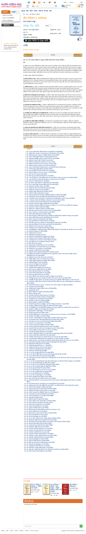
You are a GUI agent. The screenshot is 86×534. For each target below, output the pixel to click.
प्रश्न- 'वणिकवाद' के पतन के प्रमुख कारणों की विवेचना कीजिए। (40, 227)
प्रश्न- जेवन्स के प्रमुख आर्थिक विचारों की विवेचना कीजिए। (39, 423)
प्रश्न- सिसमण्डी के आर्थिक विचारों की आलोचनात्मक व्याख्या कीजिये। (42, 420)
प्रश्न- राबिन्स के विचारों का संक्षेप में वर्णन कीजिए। (37, 399)
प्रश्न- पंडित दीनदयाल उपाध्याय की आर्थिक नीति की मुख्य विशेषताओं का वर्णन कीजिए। (46, 196)
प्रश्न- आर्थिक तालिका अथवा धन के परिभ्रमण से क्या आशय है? (40, 259)
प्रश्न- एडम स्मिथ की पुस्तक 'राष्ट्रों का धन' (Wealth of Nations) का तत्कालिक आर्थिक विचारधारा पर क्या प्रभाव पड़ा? (53, 279)
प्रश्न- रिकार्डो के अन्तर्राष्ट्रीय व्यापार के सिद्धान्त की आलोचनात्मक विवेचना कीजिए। (45, 305)
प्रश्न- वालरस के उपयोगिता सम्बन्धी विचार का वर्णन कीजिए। (40, 428)
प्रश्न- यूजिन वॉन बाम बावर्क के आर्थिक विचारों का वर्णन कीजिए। (41, 442)
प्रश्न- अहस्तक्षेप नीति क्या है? (33, 290)
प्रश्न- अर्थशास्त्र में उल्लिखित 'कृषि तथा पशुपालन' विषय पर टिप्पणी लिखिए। (43, 158)
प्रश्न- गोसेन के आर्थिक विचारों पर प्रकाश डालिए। (37, 414)
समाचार (35, 11)
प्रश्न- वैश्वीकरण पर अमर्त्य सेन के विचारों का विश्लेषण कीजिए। (40, 208)
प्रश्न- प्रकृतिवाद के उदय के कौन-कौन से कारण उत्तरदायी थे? (40, 257)
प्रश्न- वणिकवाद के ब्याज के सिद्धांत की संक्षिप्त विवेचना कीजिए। (41, 238)
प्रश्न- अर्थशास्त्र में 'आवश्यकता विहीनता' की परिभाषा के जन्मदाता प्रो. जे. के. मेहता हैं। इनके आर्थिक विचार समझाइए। (52, 205)
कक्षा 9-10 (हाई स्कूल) (8, 20)
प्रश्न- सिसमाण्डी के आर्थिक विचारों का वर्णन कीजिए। (38, 343)
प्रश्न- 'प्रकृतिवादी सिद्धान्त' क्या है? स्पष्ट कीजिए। (37, 262)
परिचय (31, 11)
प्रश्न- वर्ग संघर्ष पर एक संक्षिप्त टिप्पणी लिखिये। (37, 350)
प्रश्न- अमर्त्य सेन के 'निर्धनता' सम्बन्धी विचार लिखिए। (38, 207)
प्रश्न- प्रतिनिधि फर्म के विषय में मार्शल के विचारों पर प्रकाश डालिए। (41, 390)
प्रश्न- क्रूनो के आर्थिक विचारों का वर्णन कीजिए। (37, 411)
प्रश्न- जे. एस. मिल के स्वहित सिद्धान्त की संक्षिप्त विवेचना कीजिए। (41, 362)
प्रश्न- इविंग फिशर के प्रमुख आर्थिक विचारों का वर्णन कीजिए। (40, 447)
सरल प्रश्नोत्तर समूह (29, 21)
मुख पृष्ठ (23, 11)
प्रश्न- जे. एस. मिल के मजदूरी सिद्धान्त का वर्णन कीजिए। (39, 375)
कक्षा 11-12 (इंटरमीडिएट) (8, 18)
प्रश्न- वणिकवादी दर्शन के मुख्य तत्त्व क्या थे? (36, 234)
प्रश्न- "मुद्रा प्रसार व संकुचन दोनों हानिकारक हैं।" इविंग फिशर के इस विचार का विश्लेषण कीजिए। (48, 449)
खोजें (27, 11)
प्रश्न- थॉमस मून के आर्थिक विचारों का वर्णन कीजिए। (38, 250)
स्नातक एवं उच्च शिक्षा (7, 15)
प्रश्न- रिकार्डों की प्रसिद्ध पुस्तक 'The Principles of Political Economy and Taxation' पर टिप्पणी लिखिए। (51, 314)
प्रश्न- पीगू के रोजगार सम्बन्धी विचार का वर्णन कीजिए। (38, 404)
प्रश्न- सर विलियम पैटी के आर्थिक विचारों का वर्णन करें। (39, 267)
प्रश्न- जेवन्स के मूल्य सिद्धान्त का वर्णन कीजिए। (37, 416)
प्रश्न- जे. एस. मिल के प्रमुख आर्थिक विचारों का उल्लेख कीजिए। (40, 352)
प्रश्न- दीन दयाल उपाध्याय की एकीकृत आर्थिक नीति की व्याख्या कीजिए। (42, 203)
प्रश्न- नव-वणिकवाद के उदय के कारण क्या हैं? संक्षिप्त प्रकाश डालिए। (42, 240)
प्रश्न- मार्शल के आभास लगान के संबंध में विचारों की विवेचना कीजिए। (42, 388)
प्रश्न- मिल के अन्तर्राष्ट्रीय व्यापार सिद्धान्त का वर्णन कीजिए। (39, 376)
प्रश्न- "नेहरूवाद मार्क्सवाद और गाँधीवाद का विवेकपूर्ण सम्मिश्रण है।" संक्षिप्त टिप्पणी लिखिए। (47, 195)
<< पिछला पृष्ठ (28, 55)
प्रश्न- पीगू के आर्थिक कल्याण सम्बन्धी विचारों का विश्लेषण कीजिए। (41, 401)
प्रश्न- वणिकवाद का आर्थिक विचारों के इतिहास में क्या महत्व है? (40, 236)
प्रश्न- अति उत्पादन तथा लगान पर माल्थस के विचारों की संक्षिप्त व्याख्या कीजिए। (44, 321)
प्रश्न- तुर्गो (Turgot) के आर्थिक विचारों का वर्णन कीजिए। (39, 269)
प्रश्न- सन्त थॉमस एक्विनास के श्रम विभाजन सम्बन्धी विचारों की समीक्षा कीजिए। (44, 224)
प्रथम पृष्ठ (53, 55)
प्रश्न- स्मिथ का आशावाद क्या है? (34, 293)
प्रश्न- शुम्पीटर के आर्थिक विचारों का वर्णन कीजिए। (38, 407)
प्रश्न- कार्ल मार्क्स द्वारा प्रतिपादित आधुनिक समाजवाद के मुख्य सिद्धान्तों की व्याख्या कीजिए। (47, 342)
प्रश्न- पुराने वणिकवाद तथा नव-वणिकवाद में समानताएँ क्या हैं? (40, 241)
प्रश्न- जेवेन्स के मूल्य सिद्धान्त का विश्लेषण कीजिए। (38, 439)
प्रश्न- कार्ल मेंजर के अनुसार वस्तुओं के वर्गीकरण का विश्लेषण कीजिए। (42, 435)
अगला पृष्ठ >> (78, 55)
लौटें (26, 45)
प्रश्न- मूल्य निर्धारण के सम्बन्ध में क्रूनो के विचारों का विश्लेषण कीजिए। (42, 413)
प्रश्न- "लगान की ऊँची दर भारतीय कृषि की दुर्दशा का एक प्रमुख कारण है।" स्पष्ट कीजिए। (46, 179)
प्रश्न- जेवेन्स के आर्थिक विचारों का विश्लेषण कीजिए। (38, 440)
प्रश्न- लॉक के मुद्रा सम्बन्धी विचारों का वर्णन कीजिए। (38, 274)
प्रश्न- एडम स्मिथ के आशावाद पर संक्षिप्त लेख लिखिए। (38, 300)
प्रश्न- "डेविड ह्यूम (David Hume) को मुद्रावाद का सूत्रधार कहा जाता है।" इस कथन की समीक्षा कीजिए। (49, 278)
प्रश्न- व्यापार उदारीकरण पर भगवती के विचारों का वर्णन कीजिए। (41, 212)
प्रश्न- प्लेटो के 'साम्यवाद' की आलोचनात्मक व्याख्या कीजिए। (39, 219)
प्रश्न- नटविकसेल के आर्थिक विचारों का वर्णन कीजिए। (38, 446)
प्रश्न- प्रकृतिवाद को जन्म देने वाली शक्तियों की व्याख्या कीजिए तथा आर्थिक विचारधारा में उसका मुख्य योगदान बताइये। (53, 385)
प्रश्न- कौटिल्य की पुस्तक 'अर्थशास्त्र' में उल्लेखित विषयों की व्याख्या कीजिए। (43, 155)
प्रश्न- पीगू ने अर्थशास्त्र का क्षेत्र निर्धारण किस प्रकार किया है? (40, 402)
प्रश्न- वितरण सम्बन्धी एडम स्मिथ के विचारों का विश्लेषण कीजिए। (41, 297)
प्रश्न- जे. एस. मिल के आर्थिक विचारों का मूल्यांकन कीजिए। (39, 371)
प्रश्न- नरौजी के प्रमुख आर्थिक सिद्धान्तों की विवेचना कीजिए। (40, 169)
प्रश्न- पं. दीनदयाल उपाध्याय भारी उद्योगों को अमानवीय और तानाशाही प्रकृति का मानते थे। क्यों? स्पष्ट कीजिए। (51, 198)
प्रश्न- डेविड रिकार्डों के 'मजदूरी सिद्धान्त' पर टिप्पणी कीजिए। (39, 311)
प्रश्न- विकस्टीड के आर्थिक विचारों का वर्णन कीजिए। (38, 427)
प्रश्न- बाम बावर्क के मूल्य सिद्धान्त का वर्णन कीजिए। (38, 444)
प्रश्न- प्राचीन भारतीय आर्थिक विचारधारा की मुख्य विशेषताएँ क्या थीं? (42, 156)
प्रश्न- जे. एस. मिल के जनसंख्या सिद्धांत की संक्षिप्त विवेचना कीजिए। (41, 366)
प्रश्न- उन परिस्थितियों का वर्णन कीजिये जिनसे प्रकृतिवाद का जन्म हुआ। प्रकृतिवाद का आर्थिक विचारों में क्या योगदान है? (53, 307)
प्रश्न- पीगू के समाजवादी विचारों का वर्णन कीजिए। (37, 406)
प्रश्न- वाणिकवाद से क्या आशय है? (34, 233)
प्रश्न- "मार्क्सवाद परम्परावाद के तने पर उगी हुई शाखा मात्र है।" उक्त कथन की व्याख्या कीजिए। (47, 337)
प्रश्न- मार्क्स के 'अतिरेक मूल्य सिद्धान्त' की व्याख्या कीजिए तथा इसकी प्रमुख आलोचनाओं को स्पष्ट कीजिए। (50, 333)
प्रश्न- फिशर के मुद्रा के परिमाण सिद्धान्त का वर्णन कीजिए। (39, 451)
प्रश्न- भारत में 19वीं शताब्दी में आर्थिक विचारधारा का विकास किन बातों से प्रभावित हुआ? (46, 167)
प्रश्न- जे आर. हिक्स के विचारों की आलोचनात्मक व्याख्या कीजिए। (41, 356)
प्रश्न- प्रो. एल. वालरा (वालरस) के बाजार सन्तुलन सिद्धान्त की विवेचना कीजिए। (44, 418)
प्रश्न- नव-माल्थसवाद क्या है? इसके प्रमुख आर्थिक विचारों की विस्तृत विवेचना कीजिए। (45, 319)
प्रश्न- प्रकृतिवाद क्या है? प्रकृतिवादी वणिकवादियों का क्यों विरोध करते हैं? (43, 252)
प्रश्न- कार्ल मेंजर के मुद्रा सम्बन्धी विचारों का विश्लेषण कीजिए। (40, 437)
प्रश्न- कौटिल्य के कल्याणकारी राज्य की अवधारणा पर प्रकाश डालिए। (42, 163)
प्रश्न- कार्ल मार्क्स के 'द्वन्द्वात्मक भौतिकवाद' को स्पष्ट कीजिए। (40, 331)
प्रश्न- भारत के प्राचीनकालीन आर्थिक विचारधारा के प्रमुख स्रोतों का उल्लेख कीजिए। (45, 151)
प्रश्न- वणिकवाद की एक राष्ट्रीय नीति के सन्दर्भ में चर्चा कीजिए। (40, 245)
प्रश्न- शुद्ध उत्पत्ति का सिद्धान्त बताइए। (35, 397)
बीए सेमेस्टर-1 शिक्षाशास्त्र (74, 485)
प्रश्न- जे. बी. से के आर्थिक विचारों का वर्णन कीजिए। (38, 373)
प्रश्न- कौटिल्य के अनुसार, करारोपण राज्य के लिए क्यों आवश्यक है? (41, 165)
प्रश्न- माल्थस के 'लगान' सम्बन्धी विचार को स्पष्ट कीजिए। (39, 323)
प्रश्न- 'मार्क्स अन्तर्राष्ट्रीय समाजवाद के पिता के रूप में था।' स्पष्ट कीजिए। (42, 330)
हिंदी (82, 2)
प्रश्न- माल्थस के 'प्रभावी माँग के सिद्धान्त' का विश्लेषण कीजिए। (40, 324)
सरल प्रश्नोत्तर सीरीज (34, 29)
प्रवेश (50, 11)
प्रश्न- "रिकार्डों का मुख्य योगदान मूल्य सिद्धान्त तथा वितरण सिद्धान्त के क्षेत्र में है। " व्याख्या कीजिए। (48, 304)
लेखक (65, 2)
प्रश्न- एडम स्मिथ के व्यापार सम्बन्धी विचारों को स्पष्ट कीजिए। (40, 298)
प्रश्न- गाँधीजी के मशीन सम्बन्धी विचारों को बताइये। (38, 193)
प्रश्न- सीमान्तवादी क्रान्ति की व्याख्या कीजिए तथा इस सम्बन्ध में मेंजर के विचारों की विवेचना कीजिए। (48, 421)
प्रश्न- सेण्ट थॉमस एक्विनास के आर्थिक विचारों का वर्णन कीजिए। (41, 221)
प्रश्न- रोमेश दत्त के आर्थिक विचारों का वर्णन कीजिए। (38, 181)
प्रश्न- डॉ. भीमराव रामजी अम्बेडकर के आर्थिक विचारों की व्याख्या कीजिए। (43, 182)
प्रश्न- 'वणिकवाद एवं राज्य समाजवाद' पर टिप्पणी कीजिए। (39, 248)
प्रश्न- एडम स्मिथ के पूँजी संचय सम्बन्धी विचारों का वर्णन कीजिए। (41, 295)
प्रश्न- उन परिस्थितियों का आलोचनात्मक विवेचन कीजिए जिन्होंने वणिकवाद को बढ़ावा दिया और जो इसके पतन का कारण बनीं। (54, 229)
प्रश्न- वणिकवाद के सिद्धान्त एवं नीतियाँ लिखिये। (37, 231)
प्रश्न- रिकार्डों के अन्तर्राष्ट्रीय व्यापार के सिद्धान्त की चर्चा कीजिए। (40, 309)
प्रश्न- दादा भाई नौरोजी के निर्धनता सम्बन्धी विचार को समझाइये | (41, 170)
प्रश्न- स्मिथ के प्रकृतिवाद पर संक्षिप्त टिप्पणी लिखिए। (38, 302)
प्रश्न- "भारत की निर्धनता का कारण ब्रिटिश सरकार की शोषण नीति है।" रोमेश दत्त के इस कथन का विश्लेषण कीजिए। (52, 177)
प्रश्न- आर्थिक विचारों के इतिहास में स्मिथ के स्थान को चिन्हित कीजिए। (42, 288)
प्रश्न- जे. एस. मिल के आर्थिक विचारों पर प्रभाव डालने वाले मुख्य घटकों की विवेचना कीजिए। (47, 354)
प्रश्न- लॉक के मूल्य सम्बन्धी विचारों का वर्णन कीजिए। (38, 271)
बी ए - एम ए (25, 14)
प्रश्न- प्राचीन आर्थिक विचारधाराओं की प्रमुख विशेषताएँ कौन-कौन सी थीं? (43, 217)
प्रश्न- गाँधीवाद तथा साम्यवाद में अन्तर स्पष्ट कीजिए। (38, 189)
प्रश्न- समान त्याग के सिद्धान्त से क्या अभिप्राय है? (37, 264)
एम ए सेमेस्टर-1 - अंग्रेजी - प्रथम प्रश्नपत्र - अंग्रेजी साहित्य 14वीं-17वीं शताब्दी (55, 488)
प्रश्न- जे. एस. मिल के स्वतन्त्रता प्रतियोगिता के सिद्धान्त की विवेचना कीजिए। (43, 364)
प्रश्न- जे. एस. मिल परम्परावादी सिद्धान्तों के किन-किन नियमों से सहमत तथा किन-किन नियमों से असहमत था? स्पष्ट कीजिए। (54, 361)
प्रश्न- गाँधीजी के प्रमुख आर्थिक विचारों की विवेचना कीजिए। (40, 191)
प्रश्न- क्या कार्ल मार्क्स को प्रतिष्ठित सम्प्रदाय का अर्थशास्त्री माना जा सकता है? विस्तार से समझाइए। (48, 338)
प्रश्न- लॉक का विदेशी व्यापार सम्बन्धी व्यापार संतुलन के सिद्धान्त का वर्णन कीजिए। (45, 276)
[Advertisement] (53, 465)
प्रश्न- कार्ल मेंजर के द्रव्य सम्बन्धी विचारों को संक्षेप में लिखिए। (40, 425)
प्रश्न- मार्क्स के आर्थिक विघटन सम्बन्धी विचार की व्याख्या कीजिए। (41, 335)
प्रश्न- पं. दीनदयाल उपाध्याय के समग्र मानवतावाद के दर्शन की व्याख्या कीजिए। (44, 201)
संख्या (46, 25)
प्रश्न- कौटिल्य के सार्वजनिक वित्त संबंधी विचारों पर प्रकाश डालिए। (41, 162)
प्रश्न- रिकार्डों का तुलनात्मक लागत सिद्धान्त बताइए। (38, 312)
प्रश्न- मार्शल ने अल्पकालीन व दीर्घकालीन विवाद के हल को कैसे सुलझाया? (43, 392)
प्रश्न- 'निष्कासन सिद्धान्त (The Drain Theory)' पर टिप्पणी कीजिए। (42, 172)
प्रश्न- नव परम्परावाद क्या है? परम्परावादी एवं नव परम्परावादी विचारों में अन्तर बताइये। (45, 383)
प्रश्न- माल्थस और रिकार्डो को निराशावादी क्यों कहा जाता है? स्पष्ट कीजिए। (43, 326)
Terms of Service (34, 530)
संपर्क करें (41, 11)
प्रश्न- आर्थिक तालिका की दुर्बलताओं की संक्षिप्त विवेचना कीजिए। (41, 260)
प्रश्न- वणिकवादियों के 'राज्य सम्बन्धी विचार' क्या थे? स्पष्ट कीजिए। (41, 246)
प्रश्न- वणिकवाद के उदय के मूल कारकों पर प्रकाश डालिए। (39, 226)
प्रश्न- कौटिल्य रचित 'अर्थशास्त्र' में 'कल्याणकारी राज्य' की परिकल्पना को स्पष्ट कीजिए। (45, 153)
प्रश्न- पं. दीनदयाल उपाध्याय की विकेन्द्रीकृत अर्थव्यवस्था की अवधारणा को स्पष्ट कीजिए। (46, 200)
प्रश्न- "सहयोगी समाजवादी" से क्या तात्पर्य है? (36, 266)
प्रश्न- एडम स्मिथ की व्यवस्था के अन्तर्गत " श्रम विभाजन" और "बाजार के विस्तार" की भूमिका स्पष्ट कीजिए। (50, 285)
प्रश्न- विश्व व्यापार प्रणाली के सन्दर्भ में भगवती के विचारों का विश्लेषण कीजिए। (44, 210)
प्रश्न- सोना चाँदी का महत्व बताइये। (34, 243)
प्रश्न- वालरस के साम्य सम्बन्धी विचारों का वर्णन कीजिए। (39, 430)
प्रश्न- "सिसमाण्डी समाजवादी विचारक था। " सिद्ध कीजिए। (39, 345)
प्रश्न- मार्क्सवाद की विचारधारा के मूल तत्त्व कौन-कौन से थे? (40, 347)
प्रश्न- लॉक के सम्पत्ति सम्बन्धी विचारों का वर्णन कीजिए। (39, 272)
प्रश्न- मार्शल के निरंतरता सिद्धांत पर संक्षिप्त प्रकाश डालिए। (39, 387)
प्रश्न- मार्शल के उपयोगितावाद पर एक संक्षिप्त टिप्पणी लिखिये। (40, 395)
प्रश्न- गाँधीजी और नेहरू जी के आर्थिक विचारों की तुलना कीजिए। (41, 188)
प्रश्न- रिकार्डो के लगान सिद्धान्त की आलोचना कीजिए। (38, 316)
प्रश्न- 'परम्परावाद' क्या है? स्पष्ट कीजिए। (35, 286)
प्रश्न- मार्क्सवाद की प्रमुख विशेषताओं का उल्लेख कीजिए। (39, 349)
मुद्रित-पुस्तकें (5, 12)
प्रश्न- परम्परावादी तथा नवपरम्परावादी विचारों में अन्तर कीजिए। (40, 394)
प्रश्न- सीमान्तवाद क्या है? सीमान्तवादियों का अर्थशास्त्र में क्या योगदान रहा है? (43, 409)
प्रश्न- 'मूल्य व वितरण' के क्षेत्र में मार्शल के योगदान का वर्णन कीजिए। (41, 378)
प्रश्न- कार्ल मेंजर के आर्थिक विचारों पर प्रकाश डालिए (38, 432)
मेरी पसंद (46, 11)
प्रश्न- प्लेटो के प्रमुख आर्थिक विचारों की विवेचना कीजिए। (39, 214)
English (81, 4)
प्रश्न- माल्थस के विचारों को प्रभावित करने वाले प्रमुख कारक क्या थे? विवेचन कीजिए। (45, 328)
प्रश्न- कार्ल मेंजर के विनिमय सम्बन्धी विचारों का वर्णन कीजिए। (40, 433)
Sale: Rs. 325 (31, 25)
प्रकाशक (71, 2)
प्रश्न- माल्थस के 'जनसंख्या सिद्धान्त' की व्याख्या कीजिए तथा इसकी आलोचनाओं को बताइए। (47, 317)
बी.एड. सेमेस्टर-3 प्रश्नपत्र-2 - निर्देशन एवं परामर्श (36, 486)
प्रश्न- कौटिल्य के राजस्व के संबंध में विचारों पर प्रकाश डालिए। (40, 160)
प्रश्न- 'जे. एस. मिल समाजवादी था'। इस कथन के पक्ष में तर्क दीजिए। (41, 369)
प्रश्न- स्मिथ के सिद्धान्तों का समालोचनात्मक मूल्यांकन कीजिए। (40, 291)
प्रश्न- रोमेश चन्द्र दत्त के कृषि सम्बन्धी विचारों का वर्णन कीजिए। (40, 175)
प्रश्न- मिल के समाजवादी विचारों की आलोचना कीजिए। (38, 368)
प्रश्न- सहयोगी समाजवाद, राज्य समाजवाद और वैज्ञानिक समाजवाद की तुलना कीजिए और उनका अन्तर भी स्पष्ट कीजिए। (53, 340)
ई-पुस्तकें (13, 12)
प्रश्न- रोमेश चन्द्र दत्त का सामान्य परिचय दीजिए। (37, 174)
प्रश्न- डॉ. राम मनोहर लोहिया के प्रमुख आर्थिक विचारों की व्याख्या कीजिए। (43, 184)
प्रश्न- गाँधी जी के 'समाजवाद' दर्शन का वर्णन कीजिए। (38, 186)
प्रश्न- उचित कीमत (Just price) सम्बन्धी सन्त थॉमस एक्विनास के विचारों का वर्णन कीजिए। (47, 222)
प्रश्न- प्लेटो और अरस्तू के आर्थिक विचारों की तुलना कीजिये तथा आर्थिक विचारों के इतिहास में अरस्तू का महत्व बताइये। (52, 215)
